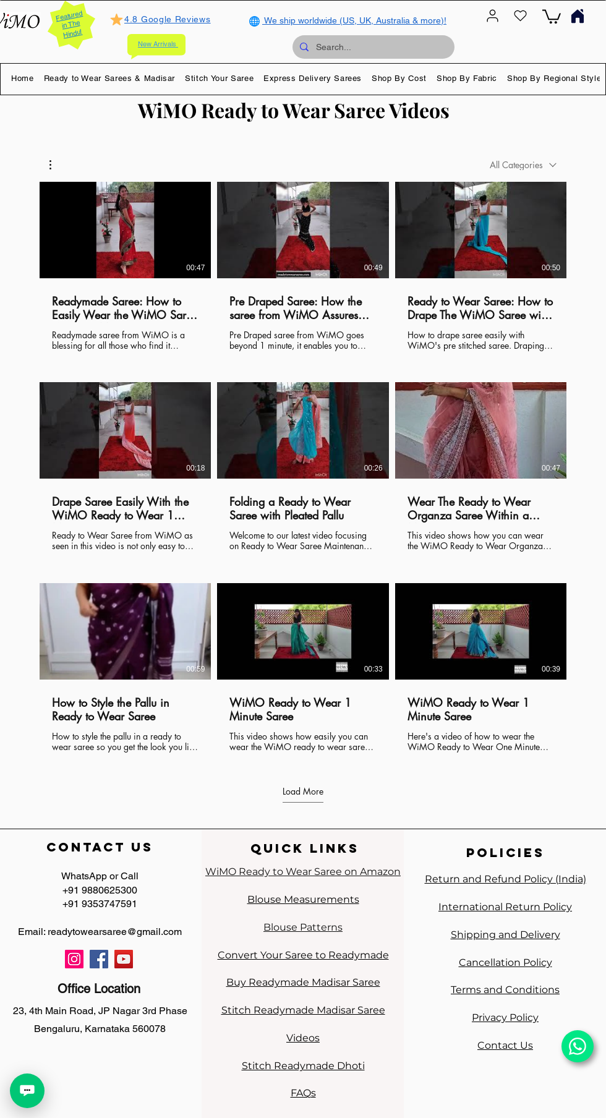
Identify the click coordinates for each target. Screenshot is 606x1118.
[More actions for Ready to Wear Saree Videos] (56, 164)
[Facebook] (99, 959)
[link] (551, 15)
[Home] (577, 15)
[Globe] (254, 21)
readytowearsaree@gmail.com (115, 931)
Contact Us (505, 1045)
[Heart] (520, 15)
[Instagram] (74, 959)
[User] (492, 15)
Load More (303, 791)
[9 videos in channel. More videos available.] (303, 467)
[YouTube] (123, 959)
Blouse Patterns (303, 927)
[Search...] (372, 47)
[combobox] (523, 165)
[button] (110, 78)
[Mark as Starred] (116, 19)
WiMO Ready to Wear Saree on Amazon (303, 871)
